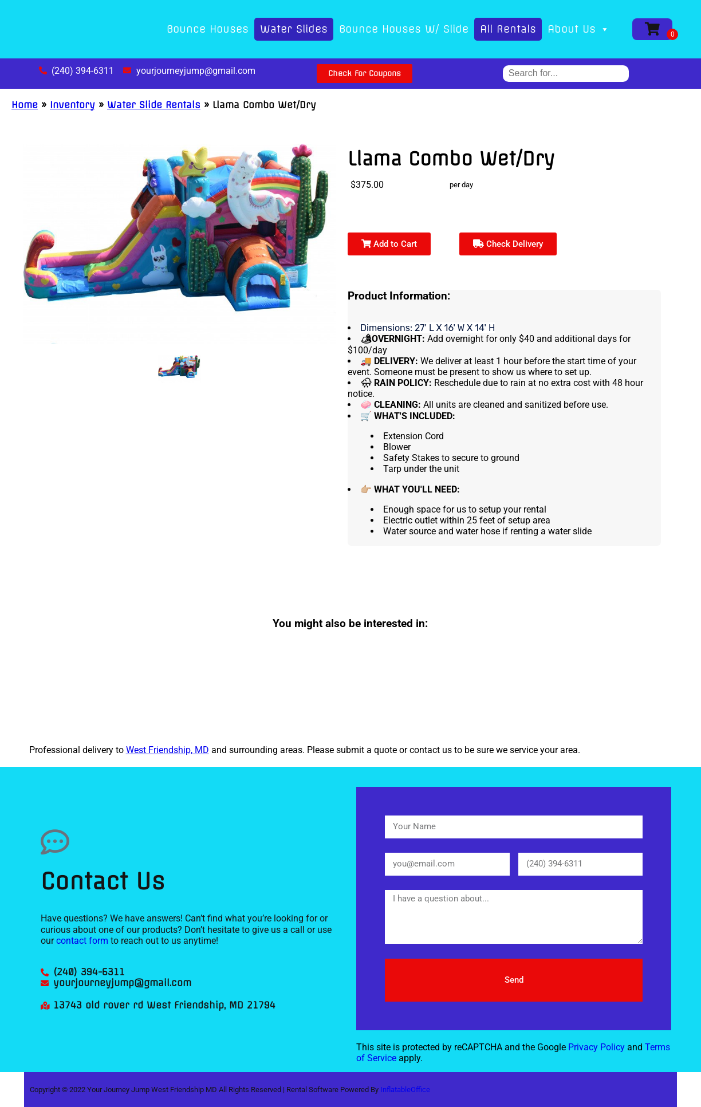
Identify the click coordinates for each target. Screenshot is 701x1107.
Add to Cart (389, 244)
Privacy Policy (596, 1047)
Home (24, 105)
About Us (578, 29)
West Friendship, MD (167, 749)
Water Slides (294, 29)
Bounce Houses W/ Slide (403, 29)
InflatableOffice (405, 1089)
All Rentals (508, 29)
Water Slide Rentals (153, 105)
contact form (82, 940)
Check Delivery (508, 244)
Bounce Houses (208, 29)
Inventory (72, 105)
